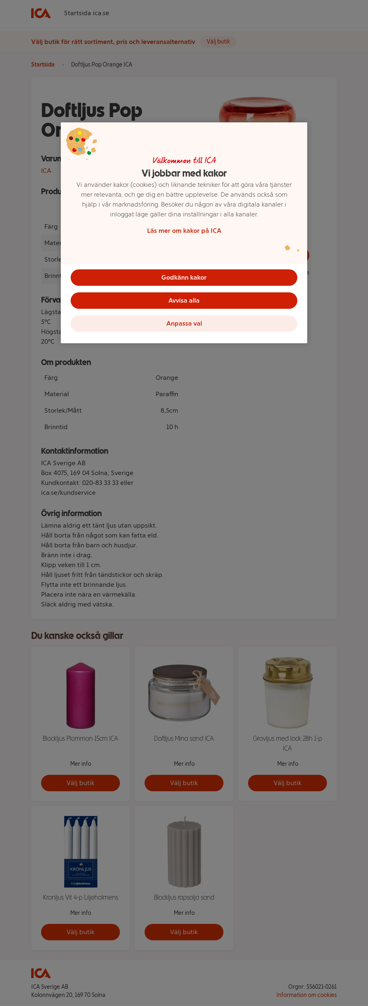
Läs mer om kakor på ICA (184, 230)
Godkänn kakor (184, 277)
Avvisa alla (184, 300)
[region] (184, 232)
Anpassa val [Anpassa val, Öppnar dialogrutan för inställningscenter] (184, 323)
